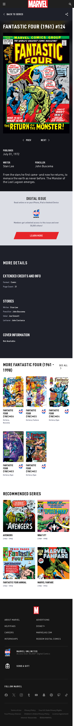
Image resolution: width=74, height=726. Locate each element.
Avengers (7, 535)
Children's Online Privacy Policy (36, 714)
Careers (9, 632)
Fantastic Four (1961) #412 (31, 468)
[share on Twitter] (13, 695)
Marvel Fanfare (45, 582)
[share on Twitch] (58, 695)
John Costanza (18, 320)
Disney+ (40, 626)
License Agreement (60, 714)
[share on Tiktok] (66, 695)
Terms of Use (16, 710)
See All (63, 366)
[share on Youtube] (36, 695)
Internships (11, 639)
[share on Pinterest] (51, 695)
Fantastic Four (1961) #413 (8, 468)
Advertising (43, 620)
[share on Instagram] (21, 695)
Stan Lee (8, 166)
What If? (42, 535)
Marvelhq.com (44, 632)
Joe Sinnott (14, 316)
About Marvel (12, 620)
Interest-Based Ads (29, 717)
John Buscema (44, 166)
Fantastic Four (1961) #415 (31, 413)
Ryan (57, 420)
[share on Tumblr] (28, 695)
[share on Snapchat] (43, 695)
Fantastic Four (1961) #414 (54, 413)
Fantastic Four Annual (14, 582)
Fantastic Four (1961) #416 (8, 413)
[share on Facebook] (6, 695)
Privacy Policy (30, 710)
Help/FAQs (10, 626)
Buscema (6, 423)
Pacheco (36, 420)
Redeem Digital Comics (48, 639)
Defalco (6, 420)
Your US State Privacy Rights (50, 710)
